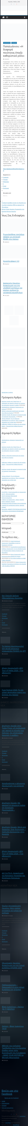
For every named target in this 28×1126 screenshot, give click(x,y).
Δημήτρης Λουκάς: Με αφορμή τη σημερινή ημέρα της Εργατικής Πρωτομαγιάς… (13, 806)
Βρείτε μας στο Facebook (10, 1092)
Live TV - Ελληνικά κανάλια (8, 494)
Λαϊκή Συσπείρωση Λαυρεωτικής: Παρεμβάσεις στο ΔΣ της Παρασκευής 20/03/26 (11, 543)
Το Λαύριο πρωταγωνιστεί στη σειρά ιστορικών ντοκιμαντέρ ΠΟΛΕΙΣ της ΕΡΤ (14, 648)
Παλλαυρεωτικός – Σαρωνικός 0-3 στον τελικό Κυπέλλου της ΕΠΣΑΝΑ (13, 987)
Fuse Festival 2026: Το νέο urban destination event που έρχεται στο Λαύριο (14, 692)
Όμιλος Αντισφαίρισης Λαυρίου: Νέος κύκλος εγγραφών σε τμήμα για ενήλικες (12, 909)
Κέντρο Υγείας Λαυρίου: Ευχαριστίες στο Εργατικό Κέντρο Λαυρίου (14, 211)
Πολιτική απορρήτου (7, 498)
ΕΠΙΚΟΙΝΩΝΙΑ (5, 1103)
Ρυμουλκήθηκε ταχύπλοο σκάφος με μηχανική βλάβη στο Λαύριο (13, 236)
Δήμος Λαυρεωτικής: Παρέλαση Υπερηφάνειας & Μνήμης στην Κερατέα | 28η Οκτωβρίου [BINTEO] (14, 564)
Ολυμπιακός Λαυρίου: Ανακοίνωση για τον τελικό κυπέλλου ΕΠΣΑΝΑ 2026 (13, 965)
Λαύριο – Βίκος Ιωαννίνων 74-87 (13, 1027)
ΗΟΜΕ (3, 1101)
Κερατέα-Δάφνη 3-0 (11, 261)
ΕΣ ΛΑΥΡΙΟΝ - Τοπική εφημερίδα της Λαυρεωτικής (14, 492)
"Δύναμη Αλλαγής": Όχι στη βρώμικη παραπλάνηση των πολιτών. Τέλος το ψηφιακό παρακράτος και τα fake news (13, 478)
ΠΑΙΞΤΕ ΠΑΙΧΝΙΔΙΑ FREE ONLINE (9, 496)
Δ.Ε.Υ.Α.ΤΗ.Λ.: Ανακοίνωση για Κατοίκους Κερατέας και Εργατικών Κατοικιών (13, 875)
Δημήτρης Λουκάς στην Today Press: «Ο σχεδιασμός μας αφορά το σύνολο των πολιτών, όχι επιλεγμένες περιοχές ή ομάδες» (13, 403)
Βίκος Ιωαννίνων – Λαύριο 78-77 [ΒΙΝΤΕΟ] (13, 1007)
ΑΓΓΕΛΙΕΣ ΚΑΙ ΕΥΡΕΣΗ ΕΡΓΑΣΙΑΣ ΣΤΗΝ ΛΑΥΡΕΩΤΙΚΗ (14, 503)
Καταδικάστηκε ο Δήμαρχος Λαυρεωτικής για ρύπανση (13, 784)
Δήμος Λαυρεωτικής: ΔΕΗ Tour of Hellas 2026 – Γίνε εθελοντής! (12, 670)
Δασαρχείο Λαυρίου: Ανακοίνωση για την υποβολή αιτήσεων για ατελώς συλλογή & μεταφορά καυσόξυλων (13, 288)
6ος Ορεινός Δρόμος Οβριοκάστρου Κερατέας (12, 596)
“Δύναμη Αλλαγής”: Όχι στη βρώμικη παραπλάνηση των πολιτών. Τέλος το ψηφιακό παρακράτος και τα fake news (13, 420)
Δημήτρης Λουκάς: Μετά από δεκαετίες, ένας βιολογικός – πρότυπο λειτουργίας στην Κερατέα (14, 830)
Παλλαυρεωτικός (7, 42)
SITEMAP (4, 1106)
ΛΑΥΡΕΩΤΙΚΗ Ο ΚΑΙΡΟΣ (7, 392)
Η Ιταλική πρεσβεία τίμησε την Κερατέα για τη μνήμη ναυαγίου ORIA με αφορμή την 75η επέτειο (14, 204)
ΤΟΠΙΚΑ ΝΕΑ (14, 42)
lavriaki (11, 600)
